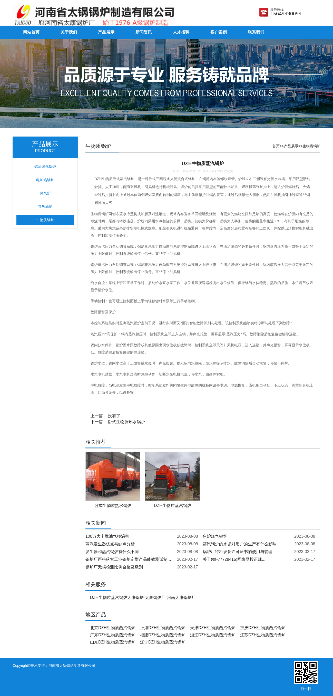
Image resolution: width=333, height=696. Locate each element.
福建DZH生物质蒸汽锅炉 (162, 635)
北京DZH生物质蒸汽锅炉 (112, 628)
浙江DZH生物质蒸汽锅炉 (213, 635)
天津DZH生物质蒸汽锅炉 (213, 628)
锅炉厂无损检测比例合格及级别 (114, 567)
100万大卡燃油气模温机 (107, 536)
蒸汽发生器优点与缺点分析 (110, 544)
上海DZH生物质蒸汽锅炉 (162, 628)
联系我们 (256, 32)
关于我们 (69, 32)
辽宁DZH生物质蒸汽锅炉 (162, 642)
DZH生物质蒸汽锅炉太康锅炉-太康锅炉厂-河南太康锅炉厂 (143, 597)
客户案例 (218, 32)
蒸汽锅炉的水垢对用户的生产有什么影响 (240, 544)
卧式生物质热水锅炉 (126, 422)
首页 (276, 146)
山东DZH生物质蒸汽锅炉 (112, 642)
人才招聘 (181, 32)
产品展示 (106, 32)
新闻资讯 (143, 32)
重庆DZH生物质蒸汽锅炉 (263, 628)
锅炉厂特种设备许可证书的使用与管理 (237, 551)
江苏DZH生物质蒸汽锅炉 (263, 635)
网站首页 (31, 32)
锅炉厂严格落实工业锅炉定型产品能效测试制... (128, 559)
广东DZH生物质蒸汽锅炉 (112, 635)
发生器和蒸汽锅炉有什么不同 (112, 551)
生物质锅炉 (311, 146)
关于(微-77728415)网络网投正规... (234, 559)
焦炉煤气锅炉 (215, 536)
